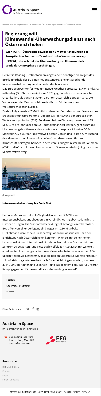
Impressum (15, 392)
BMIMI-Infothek (10, 367)
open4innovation (29, 328)
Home (5, 24)
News (12, 24)
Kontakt (6, 371)
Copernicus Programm (18, 285)
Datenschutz (29, 392)
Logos (5, 375)
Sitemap (86, 392)
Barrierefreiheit (72, 392)
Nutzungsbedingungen (50, 392)
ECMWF (10, 291)
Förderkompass (10, 379)
